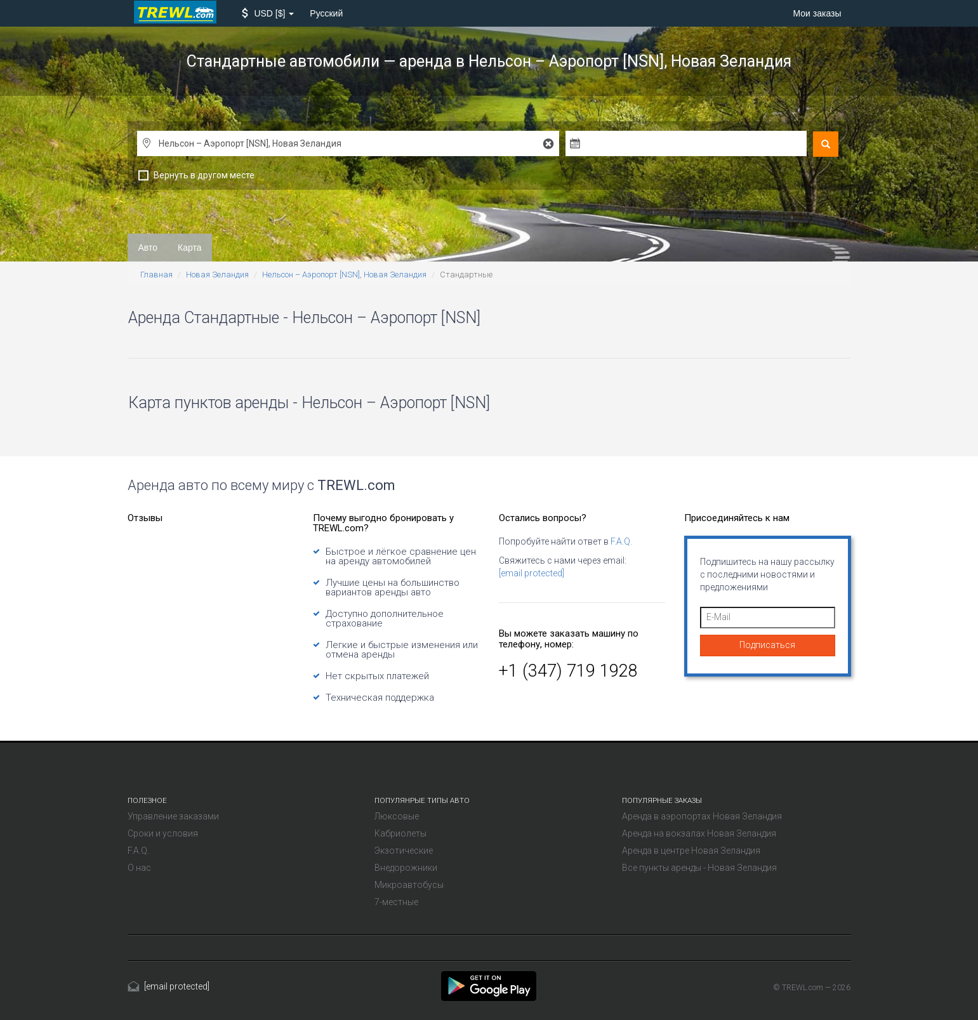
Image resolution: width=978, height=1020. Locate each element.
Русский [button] (326, 13)
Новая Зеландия (217, 274)
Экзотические (403, 850)
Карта (189, 247)
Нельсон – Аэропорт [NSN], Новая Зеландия (344, 274)
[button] (268, 13)
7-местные (396, 902)
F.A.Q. (621, 541)
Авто (148, 247)
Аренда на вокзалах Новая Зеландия (699, 833)
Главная (156, 274)
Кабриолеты (400, 833)
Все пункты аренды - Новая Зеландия (699, 868)
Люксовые (396, 816)
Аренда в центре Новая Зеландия (691, 850)
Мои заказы (817, 13)
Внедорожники (405, 868)
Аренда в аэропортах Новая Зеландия (702, 816)
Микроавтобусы (409, 885)
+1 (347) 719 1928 (568, 671)
